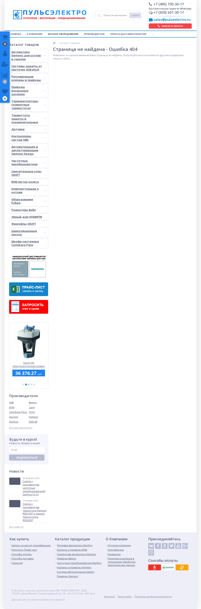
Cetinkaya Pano (18, 412)
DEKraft (33, 421)
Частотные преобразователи (28, 162)
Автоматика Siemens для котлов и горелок (28, 55)
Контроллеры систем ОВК (28, 137)
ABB (11, 402)
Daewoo (33, 417)
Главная (15, 34)
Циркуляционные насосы (28, 232)
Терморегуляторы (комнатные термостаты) (28, 104)
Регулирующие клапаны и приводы (28, 78)
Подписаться (26, 457)
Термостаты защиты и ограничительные (28, 118)
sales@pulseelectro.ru (172, 19)
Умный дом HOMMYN (26, 217)
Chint (32, 412)
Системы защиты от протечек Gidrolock (28, 67)
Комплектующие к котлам (28, 190)
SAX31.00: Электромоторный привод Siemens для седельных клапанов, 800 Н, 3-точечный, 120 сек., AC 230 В (29, 364)
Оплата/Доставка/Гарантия (128, 34)
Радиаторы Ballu (23, 210)
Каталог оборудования (63, 34)
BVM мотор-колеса (25, 182)
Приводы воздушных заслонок (28, 90)
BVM (11, 407)
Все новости (16, 526)
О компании (34, 34)
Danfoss (13, 421)
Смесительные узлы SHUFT (26, 173)
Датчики (28, 129)
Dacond (13, 417)
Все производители (20, 427)
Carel (32, 407)
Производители (94, 34)
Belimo (33, 402)
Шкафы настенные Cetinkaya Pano (25, 243)
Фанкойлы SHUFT (28, 224)
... (153, 34)
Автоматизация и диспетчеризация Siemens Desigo (28, 150)
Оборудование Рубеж (28, 201)
